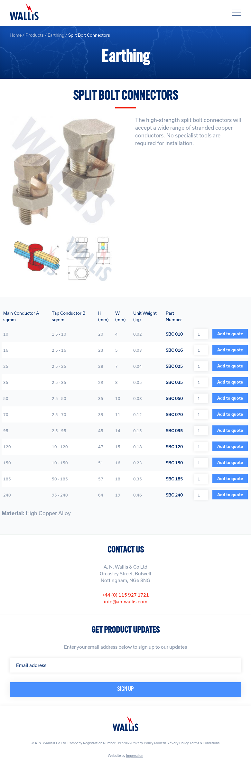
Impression (134, 755)
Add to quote (230, 333)
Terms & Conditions (204, 743)
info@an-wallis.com (125, 601)
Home (16, 35)
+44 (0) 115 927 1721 (125, 595)
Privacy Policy (142, 743)
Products (34, 35)
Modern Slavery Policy (171, 743)
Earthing (56, 35)
